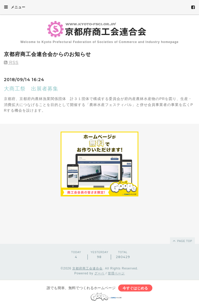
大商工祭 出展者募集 (31, 89)
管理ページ (116, 273)
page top (182, 241)
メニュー (14, 7)
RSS (11, 62)
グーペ (99, 273)
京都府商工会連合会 (87, 268)
